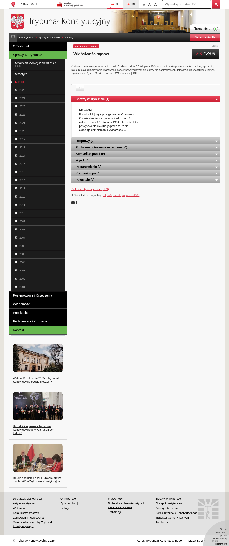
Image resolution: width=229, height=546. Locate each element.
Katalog (69, 37)
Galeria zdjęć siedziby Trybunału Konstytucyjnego (33, 524)
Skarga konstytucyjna (169, 503)
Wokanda (19, 508)
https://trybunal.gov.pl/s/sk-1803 (121, 195)
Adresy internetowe (168, 508)
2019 (22, 139)
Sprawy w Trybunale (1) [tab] (147, 99)
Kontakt (18, 330)
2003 (22, 270)
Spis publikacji (69, 503)
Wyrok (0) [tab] (147, 160)
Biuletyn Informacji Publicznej (71, 4)
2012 (22, 196)
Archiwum (162, 522)
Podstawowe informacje (30, 321)
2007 (22, 237)
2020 (22, 131)
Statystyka (21, 74)
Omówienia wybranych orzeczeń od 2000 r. (35, 65)
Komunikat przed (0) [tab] (147, 154)
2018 (22, 147)
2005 (22, 254)
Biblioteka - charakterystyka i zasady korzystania (126, 505)
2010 (22, 213)
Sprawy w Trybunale (49, 37)
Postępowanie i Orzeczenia (32, 295)
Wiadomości (22, 304)
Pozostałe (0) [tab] (147, 179)
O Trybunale (22, 46)
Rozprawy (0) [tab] (147, 141)
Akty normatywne (24, 503)
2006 (22, 246)
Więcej (223, 538)
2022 (22, 114)
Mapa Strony (196, 540)
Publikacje (20, 312)
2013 (22, 188)
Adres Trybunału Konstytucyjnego (176, 512)
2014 (22, 180)
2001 (22, 287)
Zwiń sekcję (80, 88)
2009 (22, 221)
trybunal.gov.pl (24, 4)
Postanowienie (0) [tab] (147, 166)
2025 (22, 90)
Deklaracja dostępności (27, 498)
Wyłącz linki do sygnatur (74, 202)
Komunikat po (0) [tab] (147, 173)
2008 (22, 229)
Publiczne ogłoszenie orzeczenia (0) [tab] (147, 147)
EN (131, 4)
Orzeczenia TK (205, 37)
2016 (22, 163)
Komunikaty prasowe (26, 512)
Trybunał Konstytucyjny (63, 21)
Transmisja (206, 29)
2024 (22, 98)
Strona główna (25, 37)
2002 (22, 278)
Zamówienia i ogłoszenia (28, 517)
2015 (22, 172)
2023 (22, 106)
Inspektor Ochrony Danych (172, 517)
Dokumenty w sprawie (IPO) (90, 189)
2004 (22, 262)
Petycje (65, 508)
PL (115, 4)
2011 (22, 204)
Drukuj (217, 46)
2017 (22, 155)
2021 (22, 122)
